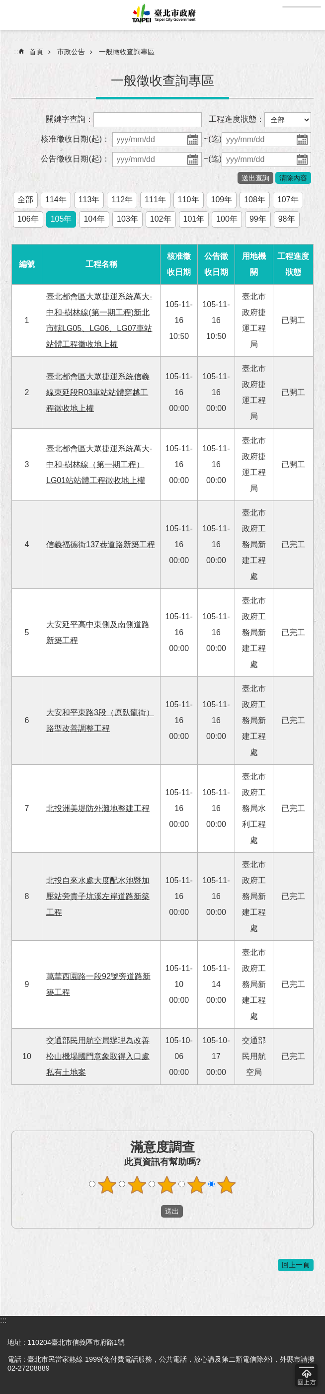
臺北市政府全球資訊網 (162, 15)
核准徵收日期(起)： (75, 139)
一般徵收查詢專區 (127, 52)
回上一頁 (296, 1265)
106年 (28, 219)
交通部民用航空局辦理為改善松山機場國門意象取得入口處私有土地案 (98, 1056)
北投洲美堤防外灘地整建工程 (98, 808)
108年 (254, 199)
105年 (61, 219)
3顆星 (167, 1184)
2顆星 (137, 1184)
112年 (122, 199)
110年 (188, 199)
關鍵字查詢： (69, 119)
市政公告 (71, 52)
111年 (155, 199)
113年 (89, 199)
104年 (94, 219)
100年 (227, 219)
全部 (25, 199)
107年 (288, 199)
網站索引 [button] (15, 15)
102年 (160, 219)
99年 (257, 219)
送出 (151, 1211)
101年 (194, 219)
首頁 (36, 52)
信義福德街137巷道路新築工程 (100, 544)
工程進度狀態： (236, 119)
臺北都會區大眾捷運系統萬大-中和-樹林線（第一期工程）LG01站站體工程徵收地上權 (99, 464)
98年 (286, 219)
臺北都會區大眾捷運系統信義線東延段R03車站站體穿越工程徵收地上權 (98, 392)
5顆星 (226, 1184)
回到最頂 (306, 1375)
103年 (127, 219)
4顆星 (196, 1184)
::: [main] (17, 51)
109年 (222, 199)
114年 (56, 199)
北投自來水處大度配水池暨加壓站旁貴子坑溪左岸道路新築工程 (98, 896)
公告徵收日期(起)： (75, 159)
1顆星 (107, 1184)
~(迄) (213, 139)
